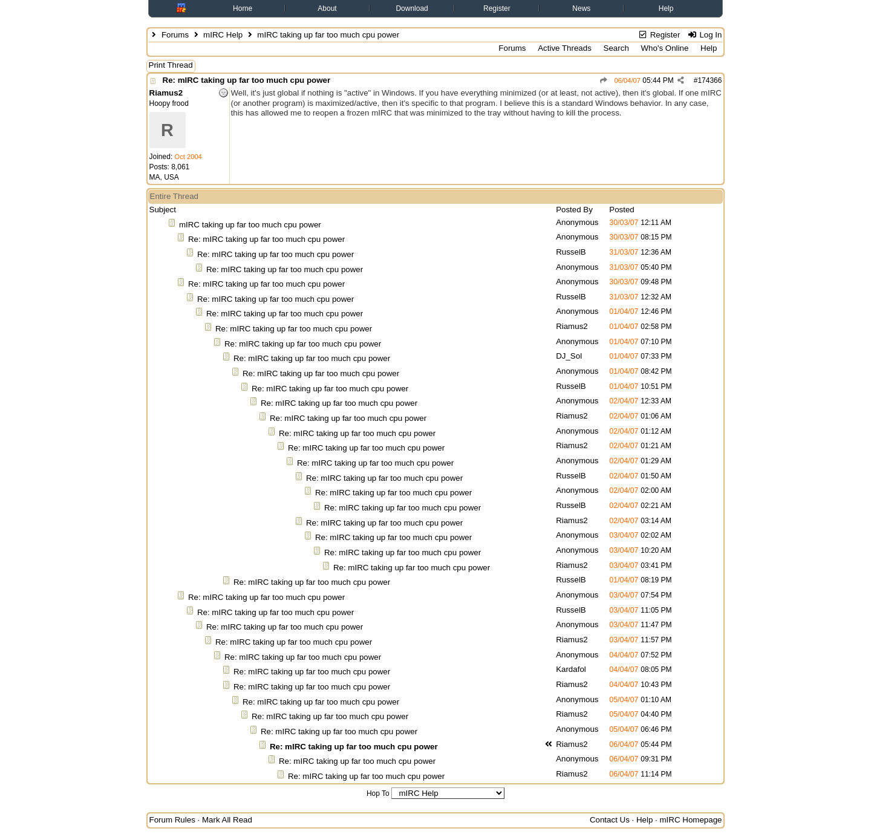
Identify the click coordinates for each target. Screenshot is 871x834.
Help (666, 8)
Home (242, 8)
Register (497, 8)
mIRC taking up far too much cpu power (250, 224)
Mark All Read (227, 819)
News (581, 8)
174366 (709, 80)
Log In (704, 34)
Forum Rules (172, 819)
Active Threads (565, 48)
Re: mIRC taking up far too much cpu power (247, 80)
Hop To (378, 793)
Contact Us (610, 819)
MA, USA (164, 177)
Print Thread (171, 65)
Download (412, 8)
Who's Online (665, 48)
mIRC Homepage (691, 819)
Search (616, 48)
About (327, 8)
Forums (175, 34)
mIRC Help (223, 34)
